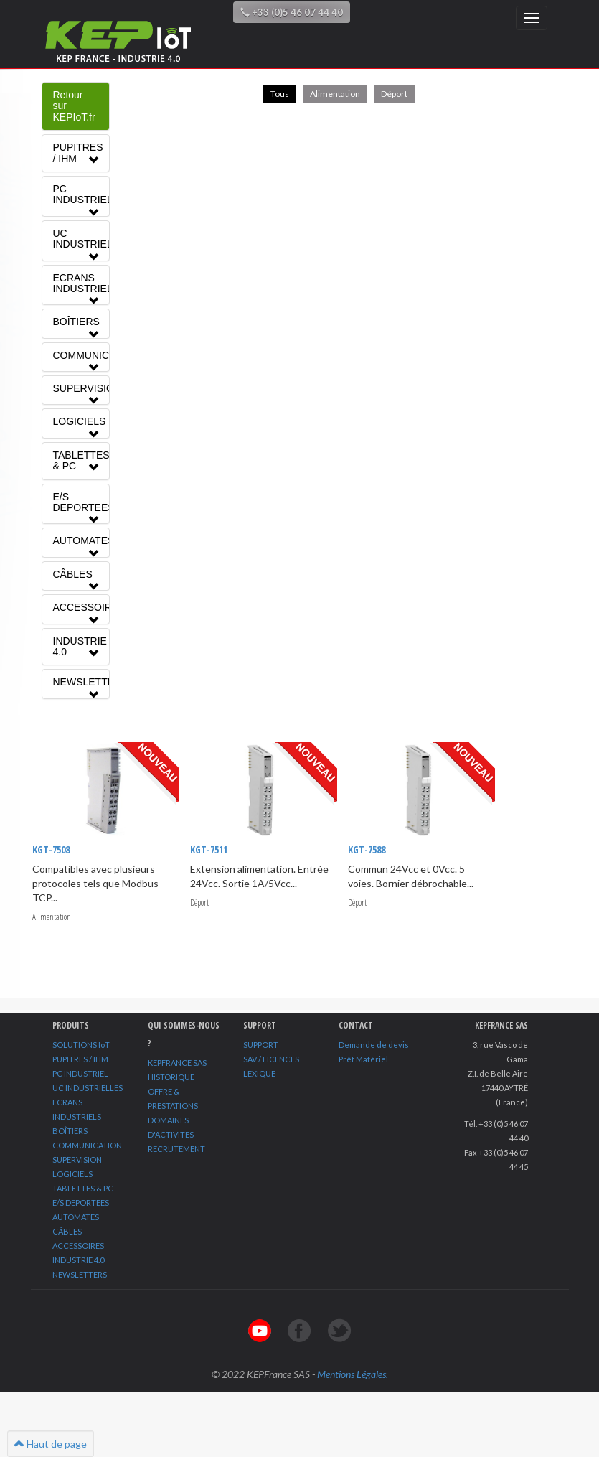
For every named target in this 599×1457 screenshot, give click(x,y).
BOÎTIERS (70, 1130)
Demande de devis (374, 1044)
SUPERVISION (77, 1159)
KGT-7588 (366, 849)
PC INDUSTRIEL (80, 1073)
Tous (279, 93)
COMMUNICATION (87, 1145)
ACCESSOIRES (78, 1245)
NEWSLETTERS (79, 1274)
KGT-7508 (51, 849)
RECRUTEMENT (176, 1148)
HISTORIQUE (171, 1077)
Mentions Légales (351, 1374)
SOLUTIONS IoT (81, 1044)
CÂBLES (67, 1231)
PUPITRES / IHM (80, 1059)
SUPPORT (260, 1044)
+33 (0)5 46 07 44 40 (291, 12)
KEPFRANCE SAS (177, 1062)
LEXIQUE (259, 1073)
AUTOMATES (75, 1217)
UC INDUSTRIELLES (87, 1087)
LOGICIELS (72, 1174)
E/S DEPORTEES (80, 1202)
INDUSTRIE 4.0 (78, 1260)
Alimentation (335, 93)
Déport (394, 93)
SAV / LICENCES (271, 1059)
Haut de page (50, 1444)
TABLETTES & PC (82, 1188)
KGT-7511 (208, 849)
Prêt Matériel (363, 1059)
